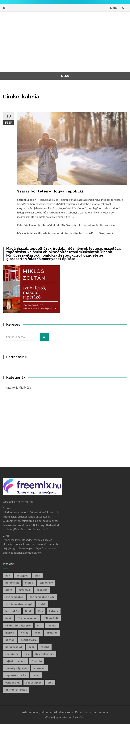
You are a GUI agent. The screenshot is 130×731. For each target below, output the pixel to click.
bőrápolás (23, 233)
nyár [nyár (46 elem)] (37, 632)
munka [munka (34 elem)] (52, 625)
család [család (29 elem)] (29, 582)
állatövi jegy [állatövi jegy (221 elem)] (33, 682)
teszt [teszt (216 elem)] (36, 675)
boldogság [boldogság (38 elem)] (12, 582)
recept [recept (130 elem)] (45, 646)
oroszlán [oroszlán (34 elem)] (51, 632)
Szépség (71, 225)
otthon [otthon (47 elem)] (10, 639)
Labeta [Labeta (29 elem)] (53, 611)
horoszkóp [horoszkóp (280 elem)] (12, 611)
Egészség (35, 225)
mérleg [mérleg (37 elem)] (9, 632)
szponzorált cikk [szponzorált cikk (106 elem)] (15, 675)
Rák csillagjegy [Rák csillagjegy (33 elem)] (44, 653)
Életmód (47, 225)
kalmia (46, 233)
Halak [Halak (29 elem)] (42, 604)
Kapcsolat (81, 712)
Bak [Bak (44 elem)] (7, 575)
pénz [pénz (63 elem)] (31, 646)
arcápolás (97, 225)
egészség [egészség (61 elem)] (24, 589)
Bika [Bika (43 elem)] (37, 575)
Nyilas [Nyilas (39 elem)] (24, 632)
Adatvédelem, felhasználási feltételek (46, 712)
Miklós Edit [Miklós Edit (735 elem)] (51, 618)
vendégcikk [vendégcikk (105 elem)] (12, 682)
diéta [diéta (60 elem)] (8, 589)
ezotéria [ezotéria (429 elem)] (41, 589)
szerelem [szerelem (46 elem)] (39, 668)
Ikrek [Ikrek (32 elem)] (28, 611)
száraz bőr (57, 233)
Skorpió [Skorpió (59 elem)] (37, 661)
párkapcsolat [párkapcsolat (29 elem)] (13, 646)
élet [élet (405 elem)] (50, 682)
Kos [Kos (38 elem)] (40, 611)
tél (67, 233)
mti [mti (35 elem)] (39, 625)
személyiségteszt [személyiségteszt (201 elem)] (16, 668)
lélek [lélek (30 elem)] (8, 618)
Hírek (56, 225)
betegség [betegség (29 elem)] (22, 575)
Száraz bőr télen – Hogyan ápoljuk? (50, 191)
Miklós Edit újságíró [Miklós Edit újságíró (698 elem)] (18, 625)
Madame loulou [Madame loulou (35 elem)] (27, 618)
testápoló (76, 233)
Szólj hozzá (106, 233)
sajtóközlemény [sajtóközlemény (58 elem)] (15, 661)
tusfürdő (88, 233)
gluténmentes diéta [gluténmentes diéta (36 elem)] (42, 596)
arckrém (110, 225)
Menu (114, 8)
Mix (63, 225)
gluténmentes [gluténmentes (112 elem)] (14, 596)
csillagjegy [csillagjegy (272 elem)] (46, 582)
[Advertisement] (67, 41)
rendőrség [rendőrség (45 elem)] (12, 653)
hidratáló (35, 233)
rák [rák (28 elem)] (27, 653)
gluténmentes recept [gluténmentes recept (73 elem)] (18, 604)
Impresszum (100, 712)
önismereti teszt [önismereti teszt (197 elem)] (16, 689)
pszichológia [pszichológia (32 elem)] (29, 639)
